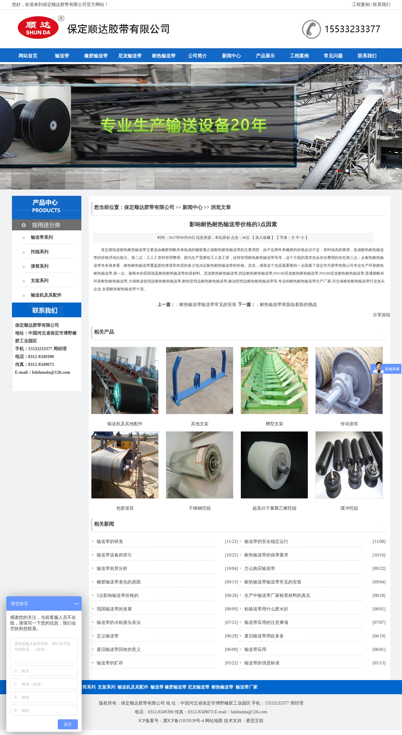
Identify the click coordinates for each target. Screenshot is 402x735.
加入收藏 (262, 237)
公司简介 (197, 55)
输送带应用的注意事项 (266, 622)
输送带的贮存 (110, 663)
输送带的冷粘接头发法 (119, 622)
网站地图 (214, 720)
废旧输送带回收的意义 (119, 649)
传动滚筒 (349, 423)
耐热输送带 (164, 55)
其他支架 (200, 423)
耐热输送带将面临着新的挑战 (288, 304)
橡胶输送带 (96, 55)
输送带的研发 (110, 541)
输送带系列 (42, 237)
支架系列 (39, 280)
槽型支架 (274, 423)
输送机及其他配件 (125, 423)
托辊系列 (39, 251)
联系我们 (381, 4)
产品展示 (265, 55)
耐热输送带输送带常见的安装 (207, 304)
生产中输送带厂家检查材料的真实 (277, 595)
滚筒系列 (39, 266)
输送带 (62, 55)
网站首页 (28, 55)
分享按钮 (381, 315)
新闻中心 (231, 55)
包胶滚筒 (125, 508)
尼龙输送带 (130, 55)
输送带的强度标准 (262, 663)
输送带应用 (255, 649)
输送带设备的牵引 (114, 555)
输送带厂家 (247, 687)
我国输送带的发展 (114, 609)
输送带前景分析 (112, 568)
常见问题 (333, 55)
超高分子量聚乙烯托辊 (274, 508)
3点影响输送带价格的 (118, 595)
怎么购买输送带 (259, 568)
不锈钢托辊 (200, 508)
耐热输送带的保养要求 (266, 555)
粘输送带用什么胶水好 (266, 609)
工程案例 (361, 4)
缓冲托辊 (349, 508)
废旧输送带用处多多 (264, 636)
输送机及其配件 (46, 295)
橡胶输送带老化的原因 (119, 582)
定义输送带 (108, 636)
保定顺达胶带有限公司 (149, 207)
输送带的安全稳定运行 (266, 541)
